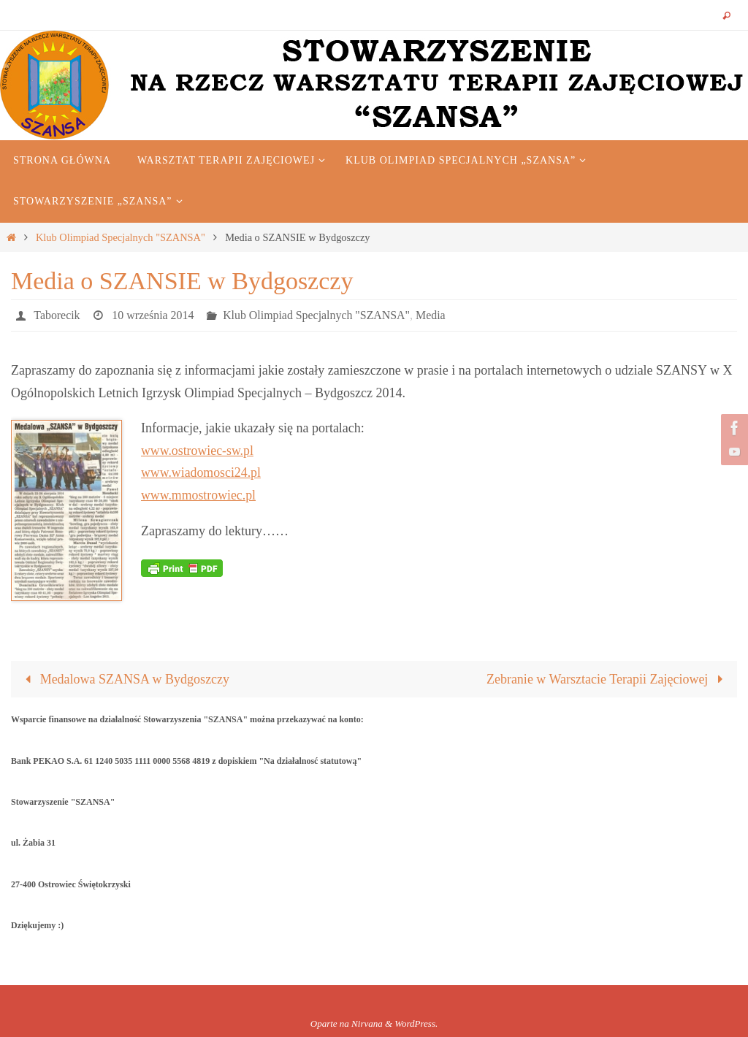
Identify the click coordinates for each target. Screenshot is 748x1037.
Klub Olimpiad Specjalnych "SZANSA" (120, 237)
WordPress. (416, 1023)
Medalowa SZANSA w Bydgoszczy (123, 679)
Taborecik (57, 315)
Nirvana (367, 1023)
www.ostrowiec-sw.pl (198, 450)
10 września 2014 (153, 315)
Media (433, 315)
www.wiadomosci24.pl (201, 472)
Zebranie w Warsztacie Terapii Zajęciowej (608, 679)
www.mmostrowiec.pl (199, 495)
